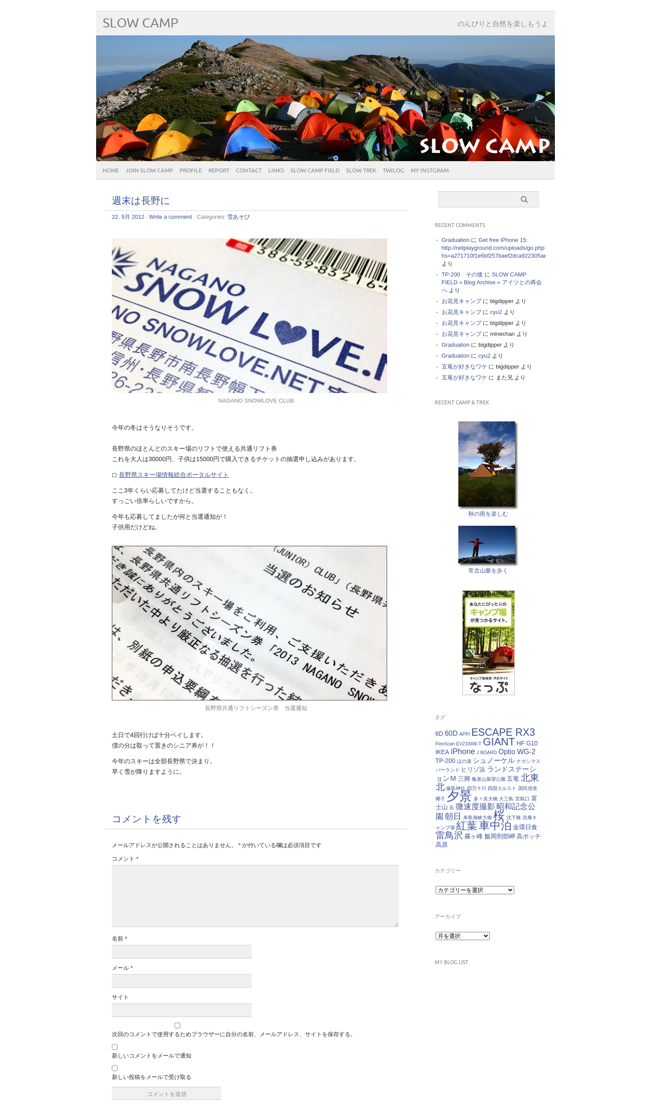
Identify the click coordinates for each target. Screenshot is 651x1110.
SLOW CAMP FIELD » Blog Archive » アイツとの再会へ (492, 282)
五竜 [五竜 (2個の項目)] (513, 778)
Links (276, 171)
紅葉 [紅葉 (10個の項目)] (466, 825)
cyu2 (496, 312)
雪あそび (238, 217)
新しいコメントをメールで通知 (151, 1055)
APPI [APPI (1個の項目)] (464, 734)
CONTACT (249, 171)
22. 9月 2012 (128, 217)
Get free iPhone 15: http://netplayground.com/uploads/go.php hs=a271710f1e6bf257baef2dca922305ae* (495, 248)
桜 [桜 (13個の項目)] (499, 815)
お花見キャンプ (461, 301)
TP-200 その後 (462, 274)
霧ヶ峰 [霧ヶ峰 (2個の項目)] (473, 836)
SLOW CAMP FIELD (315, 171)
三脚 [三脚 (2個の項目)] (464, 778)
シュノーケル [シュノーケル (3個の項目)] (494, 760)
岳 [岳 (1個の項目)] (451, 807)
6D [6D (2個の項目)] (439, 733)
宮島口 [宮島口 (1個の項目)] (522, 798)
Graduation (456, 240)
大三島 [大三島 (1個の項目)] (506, 798)
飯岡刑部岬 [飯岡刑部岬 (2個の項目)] (500, 836)
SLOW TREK (361, 171)
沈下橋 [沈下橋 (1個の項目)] (513, 817)
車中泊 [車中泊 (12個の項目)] (495, 825)
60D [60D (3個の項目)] (451, 733)
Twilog (393, 171)
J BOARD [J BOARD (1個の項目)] (487, 752)
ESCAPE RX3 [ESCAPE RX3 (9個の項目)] (503, 732)
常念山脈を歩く (488, 570)
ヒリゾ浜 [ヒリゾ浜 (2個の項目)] (473, 769)
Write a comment (170, 217)
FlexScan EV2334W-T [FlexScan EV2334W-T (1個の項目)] (458, 743)
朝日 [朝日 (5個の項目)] (453, 816)
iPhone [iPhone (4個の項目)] (463, 751)
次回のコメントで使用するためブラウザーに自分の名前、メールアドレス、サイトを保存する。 (234, 1034)
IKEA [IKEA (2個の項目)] (443, 751)
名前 (119, 938)
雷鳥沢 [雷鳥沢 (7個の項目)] (449, 835)
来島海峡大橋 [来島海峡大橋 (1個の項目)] (477, 817)
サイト (120, 997)
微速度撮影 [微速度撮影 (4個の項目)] (475, 806)
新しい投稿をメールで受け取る (151, 1077)
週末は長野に (141, 201)
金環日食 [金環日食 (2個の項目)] (525, 827)
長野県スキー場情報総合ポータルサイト (174, 474)
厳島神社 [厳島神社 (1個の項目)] (455, 788)
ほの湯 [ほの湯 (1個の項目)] (464, 761)
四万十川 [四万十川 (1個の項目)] (476, 788)
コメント (125, 858)
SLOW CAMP (140, 23)
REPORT (218, 171)
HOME (111, 171)
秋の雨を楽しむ (488, 513)
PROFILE (191, 171)
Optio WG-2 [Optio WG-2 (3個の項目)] (517, 751)
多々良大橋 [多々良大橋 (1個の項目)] (486, 798)
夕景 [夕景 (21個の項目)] (459, 796)
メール (122, 968)
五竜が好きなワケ (464, 366)
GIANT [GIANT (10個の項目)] (499, 742)
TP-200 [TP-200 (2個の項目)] (446, 760)
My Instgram (430, 171)
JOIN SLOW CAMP (149, 171)
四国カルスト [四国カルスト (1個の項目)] (502, 788)
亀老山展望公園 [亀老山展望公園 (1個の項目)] (489, 779)
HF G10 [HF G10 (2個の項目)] (527, 743)
